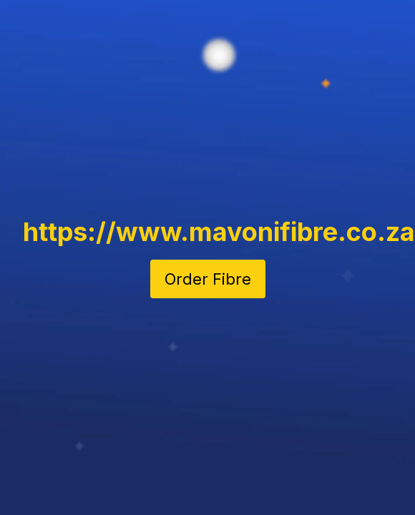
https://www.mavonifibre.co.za (219, 231)
